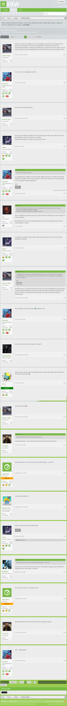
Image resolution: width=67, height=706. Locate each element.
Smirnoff (17, 540)
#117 (64, 572)
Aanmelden (61, 1)
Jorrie (3, 384)
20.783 (10, 576)
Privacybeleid (63, 704)
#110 (64, 354)
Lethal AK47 (5, 474)
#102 (64, 82)
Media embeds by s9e (32, 704)
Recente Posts (18, 13)
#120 (64, 660)
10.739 (10, 481)
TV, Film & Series (14, 32)
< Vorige (12, 36)
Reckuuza (5, 83)
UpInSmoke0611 (6, 356)
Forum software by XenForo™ (13, 704)
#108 (64, 297)
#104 (64, 146)
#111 (64, 382)
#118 (64, 598)
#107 (64, 247)
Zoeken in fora (7, 13)
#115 (64, 506)
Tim (3, 217)
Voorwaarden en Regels (54, 704)
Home (51, 701)
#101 (64, 54)
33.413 (10, 151)
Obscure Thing (6, 55)
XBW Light (4, 701)
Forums (13, 10)
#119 (64, 632)
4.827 (11, 513)
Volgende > (39, 36)
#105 (64, 193)
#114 (64, 473)
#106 (64, 226)
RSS (65, 701)
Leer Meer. (26, 25)
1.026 (11, 60)
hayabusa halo (6, 508)
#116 (64, 536)
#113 (64, 444)
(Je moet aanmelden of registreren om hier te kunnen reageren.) (52, 682)
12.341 (10, 89)
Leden (20, 10)
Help (47, 701)
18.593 (10, 391)
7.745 (11, 221)
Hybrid (4, 147)
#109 (64, 319)
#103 (64, 118)
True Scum (5, 446)
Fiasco (28, 32)
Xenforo (15, 701)
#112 (64, 416)
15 (35, 36)
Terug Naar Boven (59, 701)
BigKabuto (5, 571)
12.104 (10, 360)
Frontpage (5, 10)
